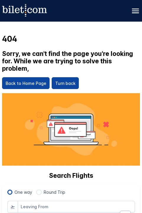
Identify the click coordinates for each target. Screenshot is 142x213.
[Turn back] (65, 83)
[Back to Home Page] (26, 83)
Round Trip (54, 192)
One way (23, 192)
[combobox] (76, 207)
